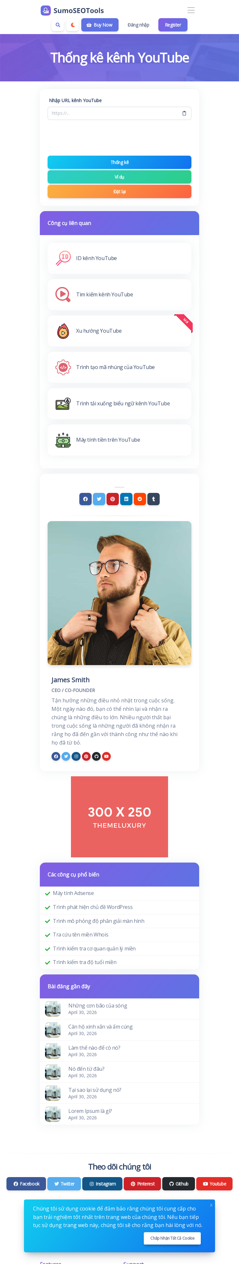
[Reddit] (140, 499)
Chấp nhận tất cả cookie (172, 1238)
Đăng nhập (138, 25)
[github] (96, 756)
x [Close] (211, 1204)
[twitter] (66, 756)
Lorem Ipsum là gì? (90, 1111)
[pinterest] (86, 756)
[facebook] (55, 756)
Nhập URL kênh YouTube (75, 100)
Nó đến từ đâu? (86, 1068)
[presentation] (119, 137)
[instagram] (76, 756)
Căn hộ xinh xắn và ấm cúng (100, 1026)
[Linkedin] (126, 499)
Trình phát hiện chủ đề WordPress (92, 907)
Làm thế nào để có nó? (94, 1047)
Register (173, 25)
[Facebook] (85, 499)
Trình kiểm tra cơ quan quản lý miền (94, 948)
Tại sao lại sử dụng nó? (94, 1089)
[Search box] (57, 25)
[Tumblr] (153, 499)
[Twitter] (99, 499)
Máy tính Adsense (73, 893)
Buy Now (99, 25)
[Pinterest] (113, 499)
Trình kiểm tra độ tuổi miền (84, 962)
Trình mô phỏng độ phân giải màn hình (98, 920)
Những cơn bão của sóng (97, 1005)
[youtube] (106, 756)
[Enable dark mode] (72, 25)
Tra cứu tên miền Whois (80, 934)
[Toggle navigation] (191, 11)
